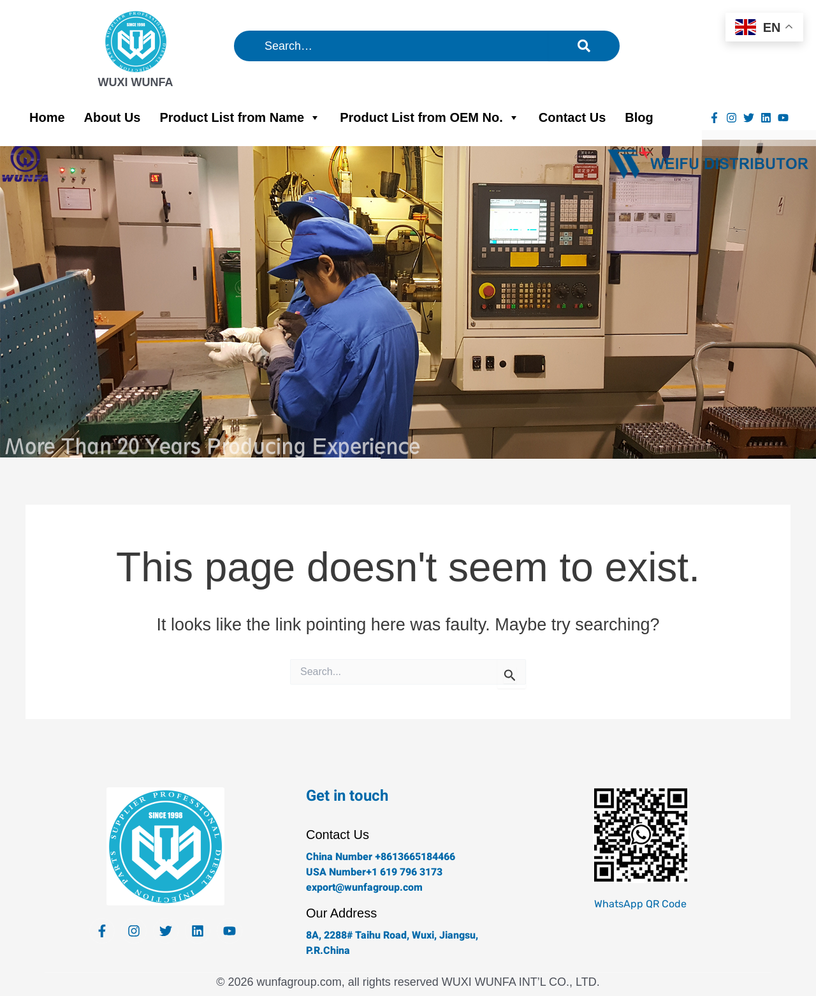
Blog (639, 117)
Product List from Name (240, 117)
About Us (112, 117)
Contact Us (572, 117)
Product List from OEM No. (430, 117)
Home (47, 117)
